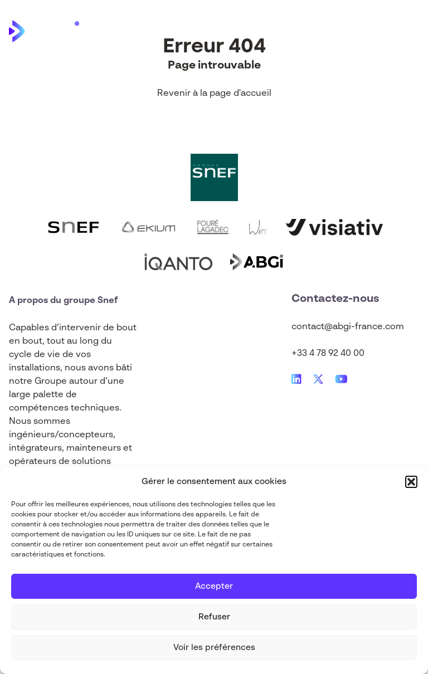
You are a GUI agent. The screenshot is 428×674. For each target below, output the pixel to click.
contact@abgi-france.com (347, 327)
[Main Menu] (410, 31)
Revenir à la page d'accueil (214, 93)
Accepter (214, 586)
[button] (411, 481)
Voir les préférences (214, 647)
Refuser (214, 617)
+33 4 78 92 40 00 (327, 353)
